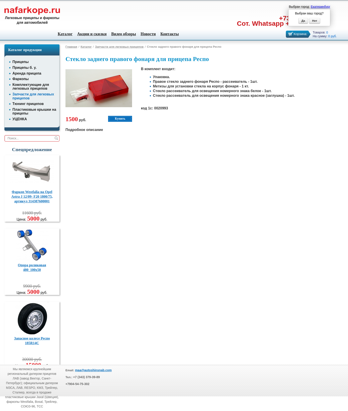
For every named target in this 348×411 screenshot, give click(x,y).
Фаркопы (20, 79)
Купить (120, 118)
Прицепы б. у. (24, 67)
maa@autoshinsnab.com (93, 370)
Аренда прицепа (26, 73)
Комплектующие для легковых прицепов (30, 87)
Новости (148, 34)
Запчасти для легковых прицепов (119, 46)
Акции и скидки (92, 34)
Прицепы (20, 62)
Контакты (169, 34)
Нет (314, 20)
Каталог (65, 34)
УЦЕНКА (19, 119)
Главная (71, 46)
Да (303, 20)
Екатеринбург (320, 6)
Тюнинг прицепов (28, 104)
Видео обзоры (123, 34)
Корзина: (300, 34)
